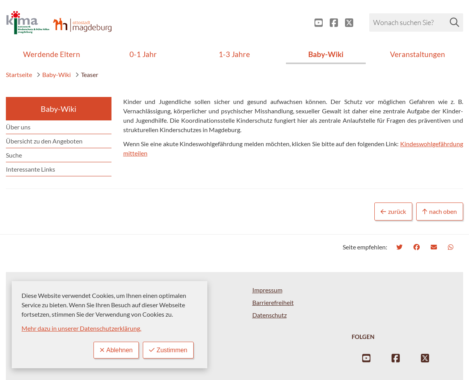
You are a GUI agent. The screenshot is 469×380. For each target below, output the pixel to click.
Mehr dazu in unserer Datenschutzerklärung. (81, 328)
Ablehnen (116, 350)
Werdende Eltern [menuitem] (51, 54)
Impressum (267, 290)
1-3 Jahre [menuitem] (234, 54)
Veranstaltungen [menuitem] (417, 54)
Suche (14, 155)
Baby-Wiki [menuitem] (325, 54)
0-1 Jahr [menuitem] (143, 54)
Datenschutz (269, 315)
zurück (393, 212)
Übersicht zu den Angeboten (44, 141)
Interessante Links (30, 169)
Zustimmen (168, 350)
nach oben (439, 212)
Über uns (18, 127)
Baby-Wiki (53, 74)
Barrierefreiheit (273, 302)
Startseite (19, 74)
